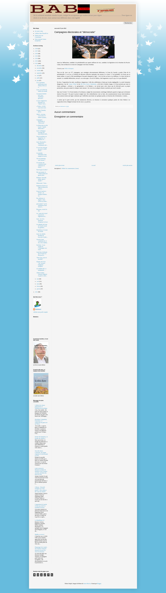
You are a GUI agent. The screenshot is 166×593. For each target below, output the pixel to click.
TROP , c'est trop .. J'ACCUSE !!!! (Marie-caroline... (41, 116)
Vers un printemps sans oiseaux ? (41, 159)
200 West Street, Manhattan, (88, 84)
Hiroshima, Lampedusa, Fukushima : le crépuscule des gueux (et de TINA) (41, 422)
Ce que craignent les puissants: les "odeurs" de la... (41, 102)
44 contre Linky (39, 31)
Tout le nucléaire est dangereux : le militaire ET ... (41, 138)
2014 (36, 58)
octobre (39, 70)
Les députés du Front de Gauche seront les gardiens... (41, 226)
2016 (36, 53)
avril (38, 281)
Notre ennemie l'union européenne (40, 40)
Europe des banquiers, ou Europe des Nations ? (41, 437)
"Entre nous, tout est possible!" (41, 258)
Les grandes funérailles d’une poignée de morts (41, 154)
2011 (36, 292)
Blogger (99, 583)
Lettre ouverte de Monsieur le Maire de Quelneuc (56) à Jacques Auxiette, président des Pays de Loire (41, 471)
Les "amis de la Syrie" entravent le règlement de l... (42, 215)
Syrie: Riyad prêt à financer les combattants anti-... (42, 143)
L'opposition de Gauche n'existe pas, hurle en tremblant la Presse (41, 506)
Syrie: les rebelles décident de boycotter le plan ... (42, 235)
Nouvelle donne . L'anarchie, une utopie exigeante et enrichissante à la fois (41, 453)
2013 (36, 61)
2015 (36, 56)
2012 (36, 63)
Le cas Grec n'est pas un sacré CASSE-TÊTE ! (41, 149)
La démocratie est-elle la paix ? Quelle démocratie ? (42, 127)
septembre (39, 73)
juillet (38, 78)
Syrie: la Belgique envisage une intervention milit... (42, 132)
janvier (39, 289)
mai (38, 279)
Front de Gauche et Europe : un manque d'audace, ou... (41, 194)
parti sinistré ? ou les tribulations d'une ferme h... (41, 205)
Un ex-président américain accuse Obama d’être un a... (41, 85)
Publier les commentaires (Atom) (70, 168)
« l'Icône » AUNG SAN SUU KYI (41, 107)
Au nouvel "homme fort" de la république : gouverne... (41, 96)
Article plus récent (59, 165)
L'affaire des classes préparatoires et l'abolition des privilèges (41, 406)
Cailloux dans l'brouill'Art (41, 33)
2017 (36, 51)
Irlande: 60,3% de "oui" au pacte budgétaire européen (41, 264)
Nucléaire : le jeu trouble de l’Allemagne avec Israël (41, 247)
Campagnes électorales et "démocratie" (40, 121)
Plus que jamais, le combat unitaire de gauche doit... (41, 173)
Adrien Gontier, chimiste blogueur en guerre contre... (41, 274)
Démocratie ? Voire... (41, 183)
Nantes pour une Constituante (39, 36)
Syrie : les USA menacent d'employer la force (42, 220)
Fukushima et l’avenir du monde (42, 230)
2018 (36, 48)
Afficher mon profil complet (40, 312)
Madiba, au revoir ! (40, 534)
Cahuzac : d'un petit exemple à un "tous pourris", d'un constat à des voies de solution (40, 489)
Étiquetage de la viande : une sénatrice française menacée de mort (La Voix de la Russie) (41, 549)
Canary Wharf (72, 84)
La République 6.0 (39, 520)
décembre (39, 65)
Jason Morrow (87, 583)
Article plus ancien (127, 165)
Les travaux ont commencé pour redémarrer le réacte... (41, 165)
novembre (39, 68)
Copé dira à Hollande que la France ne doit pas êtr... (41, 253)
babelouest (38, 309)
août (38, 75)
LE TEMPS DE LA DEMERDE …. (41, 269)
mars (38, 284)
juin (38, 80)
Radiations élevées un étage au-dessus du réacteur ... (42, 187)
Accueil (93, 165)
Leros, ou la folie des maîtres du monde (41, 90)
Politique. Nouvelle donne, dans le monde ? (41, 179)
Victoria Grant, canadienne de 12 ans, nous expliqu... (42, 241)
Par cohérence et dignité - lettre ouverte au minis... (41, 200)
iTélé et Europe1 (69, 68)
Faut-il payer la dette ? (42, 169)
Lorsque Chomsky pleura (41, 111)
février (38, 286)
